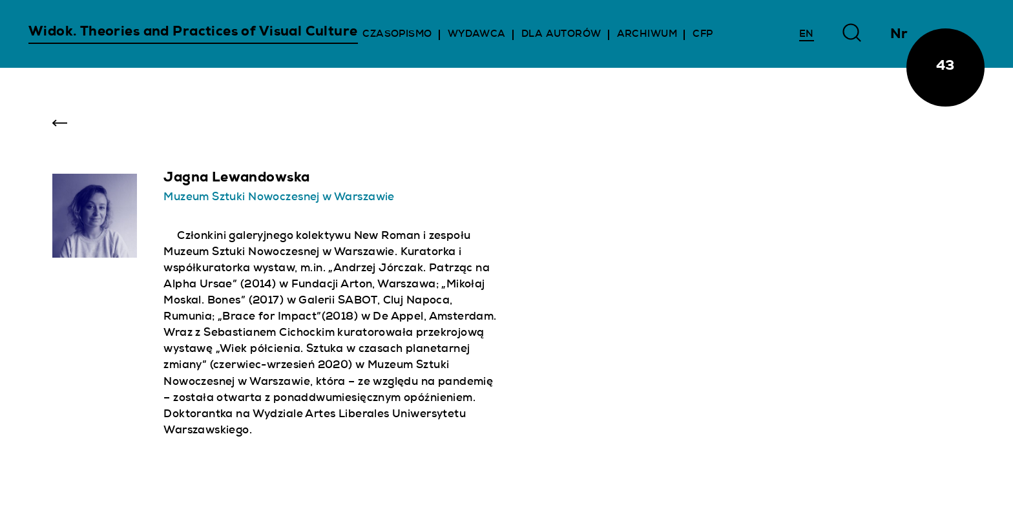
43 (945, 67)
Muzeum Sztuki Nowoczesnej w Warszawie (278, 197)
